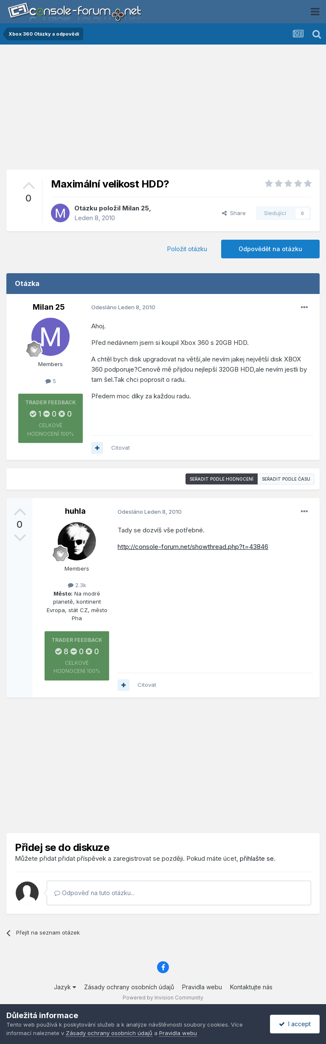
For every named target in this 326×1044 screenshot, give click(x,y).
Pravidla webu (202, 987)
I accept (295, 1023)
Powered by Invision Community (163, 997)
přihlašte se (257, 858)
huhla (75, 511)
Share (234, 213)
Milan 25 (135, 208)
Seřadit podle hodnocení (221, 478)
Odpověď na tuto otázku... (94, 892)
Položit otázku (187, 248)
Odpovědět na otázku (270, 248)
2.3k (77, 585)
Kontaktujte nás (251, 987)
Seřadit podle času (286, 478)
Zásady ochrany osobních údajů (129, 987)
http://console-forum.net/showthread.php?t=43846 (193, 547)
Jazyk (65, 987)
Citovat (120, 447)
